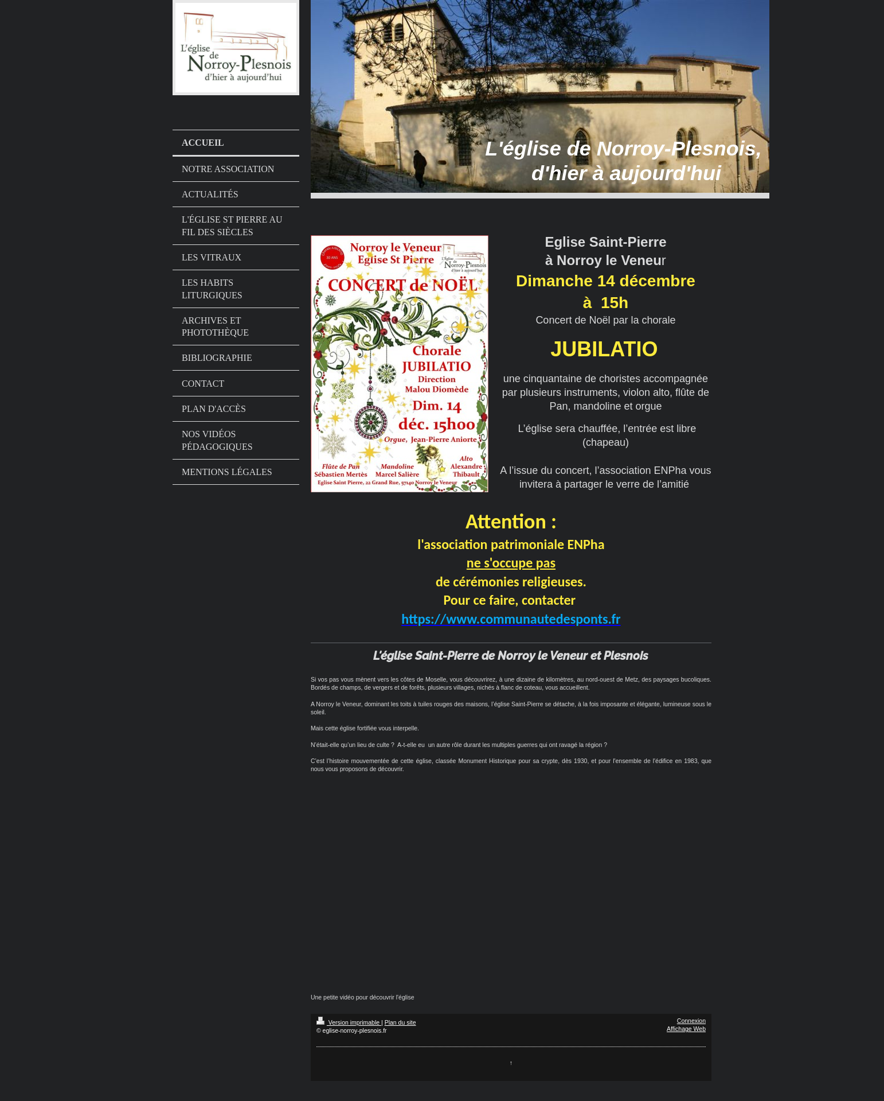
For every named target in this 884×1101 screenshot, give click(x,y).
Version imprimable (348, 1022)
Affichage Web (686, 1028)
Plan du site (400, 1022)
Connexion (691, 1020)
